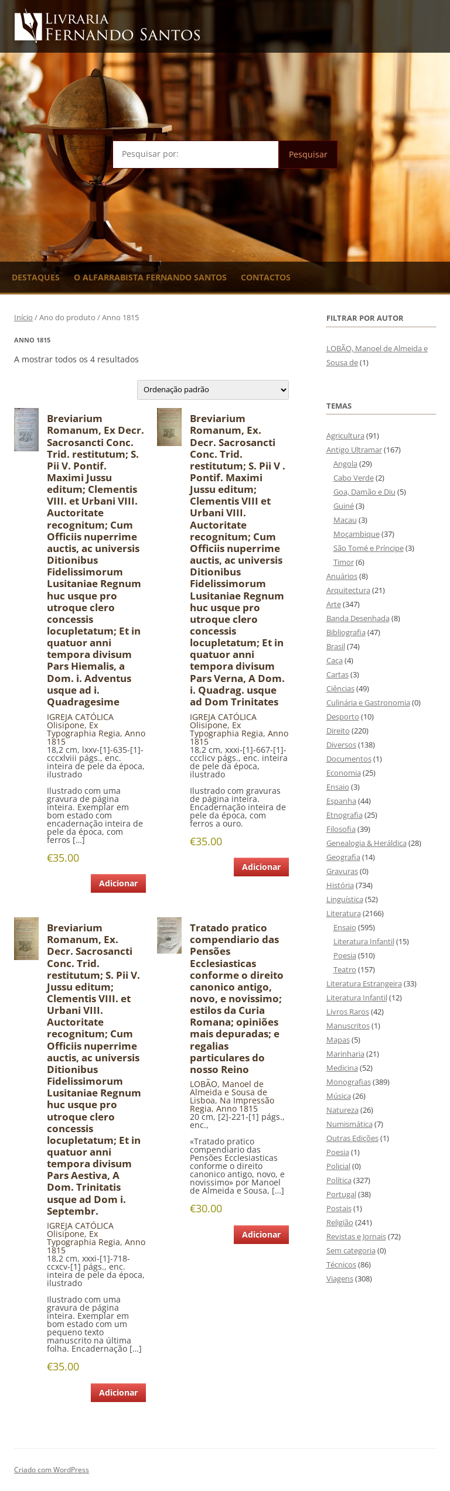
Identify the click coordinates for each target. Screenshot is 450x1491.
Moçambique (356, 534)
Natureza (342, 1110)
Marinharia (345, 1053)
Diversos (341, 744)
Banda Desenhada (358, 618)
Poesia (344, 955)
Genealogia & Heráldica (366, 843)
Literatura (343, 913)
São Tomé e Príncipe (368, 548)
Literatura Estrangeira (364, 983)
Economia (343, 772)
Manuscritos (348, 1025)
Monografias (348, 1082)
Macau (345, 520)
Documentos (348, 758)
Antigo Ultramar (354, 449)
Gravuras (342, 871)
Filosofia (341, 829)
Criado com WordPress (51, 1470)
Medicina (342, 1067)
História (340, 885)
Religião (339, 1222)
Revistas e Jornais (356, 1236)
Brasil (335, 646)
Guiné (343, 506)
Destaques (36, 277)
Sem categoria (351, 1250)
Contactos (266, 277)
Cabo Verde (353, 477)
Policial (338, 1166)
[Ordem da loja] (213, 390)
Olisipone (65, 725)
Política (339, 1180)
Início (23, 317)
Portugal (341, 1194)
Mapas (338, 1039)
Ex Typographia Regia (83, 729)
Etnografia (344, 815)
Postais (339, 1208)
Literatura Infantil (363, 941)
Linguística (344, 899)
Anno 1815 (237, 1108)
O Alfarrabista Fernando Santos (150, 277)
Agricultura (345, 435)
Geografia (343, 857)
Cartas (337, 674)
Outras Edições (352, 1138)
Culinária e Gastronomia (368, 702)
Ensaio (337, 787)
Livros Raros (347, 1011)
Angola (345, 463)
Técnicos (341, 1264)
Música (338, 1096)
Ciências (340, 688)
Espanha (341, 801)
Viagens (339, 1278)
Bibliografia (346, 632)
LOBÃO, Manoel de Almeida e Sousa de (228, 1088)
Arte (333, 604)
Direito (338, 730)
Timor (343, 562)
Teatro (344, 969)
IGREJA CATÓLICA (80, 716)
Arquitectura (348, 590)
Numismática (349, 1124)
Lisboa (202, 1100)
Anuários (341, 576)
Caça (334, 660)
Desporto (342, 716)
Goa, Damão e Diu (364, 491)
